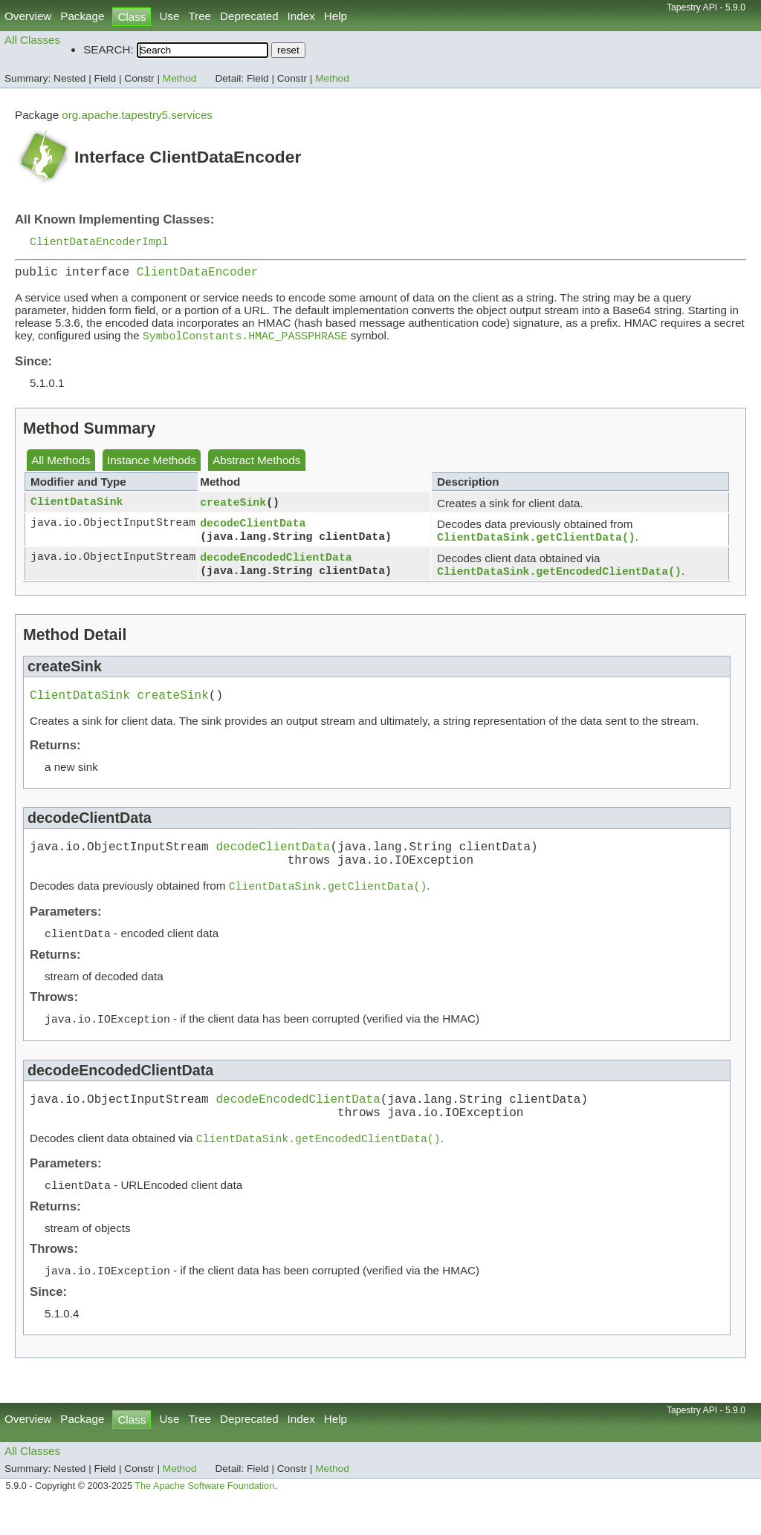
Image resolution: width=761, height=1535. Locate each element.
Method (180, 78)
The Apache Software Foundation (204, 1518)
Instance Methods (151, 466)
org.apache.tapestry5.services (137, 114)
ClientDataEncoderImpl (99, 242)
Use (169, 16)
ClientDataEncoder (198, 275)
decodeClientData (252, 528)
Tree (199, 16)
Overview (27, 16)
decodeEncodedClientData (276, 564)
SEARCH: (108, 49)
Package (82, 16)
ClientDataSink (76, 508)
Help (335, 16)
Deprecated (249, 16)
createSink (233, 508)
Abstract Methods (256, 466)
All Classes (32, 39)
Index (301, 16)
